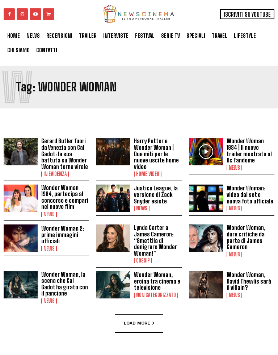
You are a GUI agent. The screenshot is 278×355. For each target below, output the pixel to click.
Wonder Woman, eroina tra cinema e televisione (157, 281)
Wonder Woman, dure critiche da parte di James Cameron (246, 237)
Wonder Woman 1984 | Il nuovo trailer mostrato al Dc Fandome (249, 150)
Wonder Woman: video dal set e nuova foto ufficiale (250, 194)
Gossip (143, 260)
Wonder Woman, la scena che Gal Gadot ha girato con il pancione (64, 284)
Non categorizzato (156, 295)
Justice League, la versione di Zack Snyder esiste (156, 194)
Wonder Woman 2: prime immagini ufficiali (62, 234)
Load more (139, 323)
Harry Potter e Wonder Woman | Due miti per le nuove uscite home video (156, 153)
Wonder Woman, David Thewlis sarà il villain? (249, 281)
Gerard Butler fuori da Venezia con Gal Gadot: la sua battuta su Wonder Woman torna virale (64, 153)
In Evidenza (55, 174)
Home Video (147, 174)
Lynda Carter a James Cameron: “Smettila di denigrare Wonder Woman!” (155, 240)
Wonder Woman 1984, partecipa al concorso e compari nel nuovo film (64, 197)
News (234, 167)
